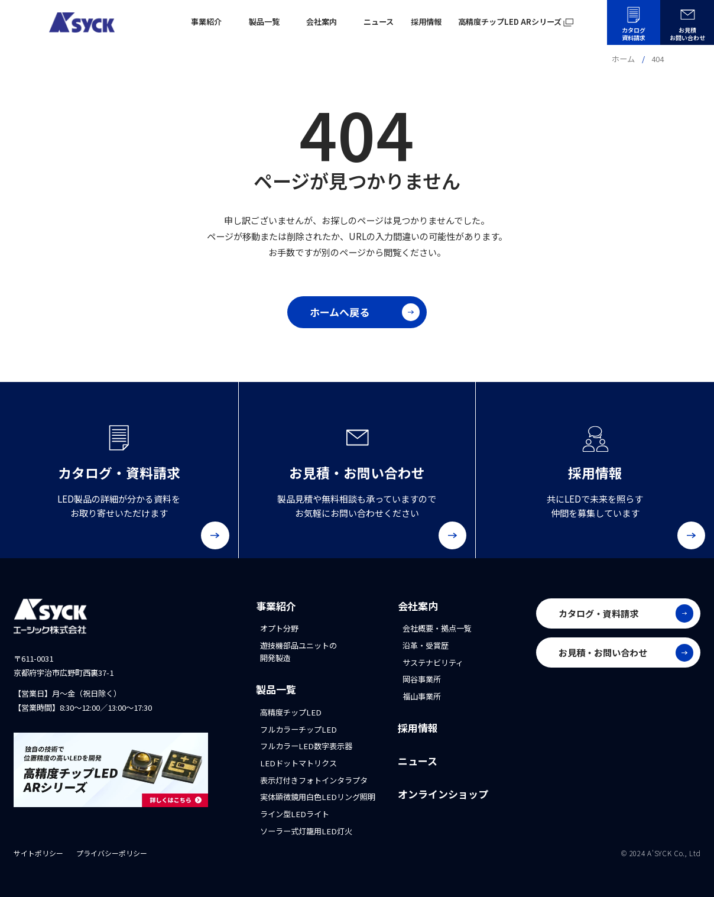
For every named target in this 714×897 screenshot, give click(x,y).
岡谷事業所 (422, 679)
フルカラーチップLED (298, 729)
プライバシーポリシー (111, 853)
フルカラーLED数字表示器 (306, 746)
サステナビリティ (433, 662)
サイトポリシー (38, 853)
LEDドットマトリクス (298, 763)
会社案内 (418, 605)
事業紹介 (276, 605)
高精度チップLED (291, 712)
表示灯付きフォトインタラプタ (314, 780)
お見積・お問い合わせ (626, 653)
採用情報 (418, 727)
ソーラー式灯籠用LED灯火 (306, 831)
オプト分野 (279, 628)
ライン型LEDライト (294, 814)
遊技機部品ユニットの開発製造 (298, 651)
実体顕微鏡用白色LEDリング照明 (317, 796)
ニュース (417, 760)
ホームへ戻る (365, 312)
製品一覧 (276, 689)
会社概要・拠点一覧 (437, 628)
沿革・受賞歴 (426, 645)
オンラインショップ (443, 793)
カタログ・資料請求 (626, 613)
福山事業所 (422, 696)
